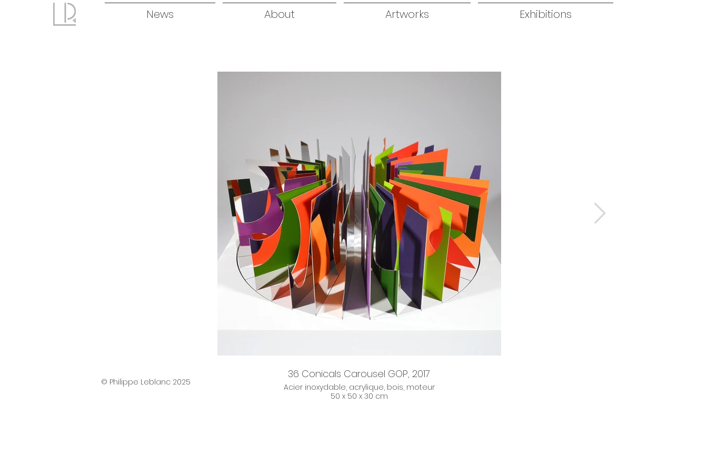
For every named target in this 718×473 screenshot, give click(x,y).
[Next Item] (599, 213)
